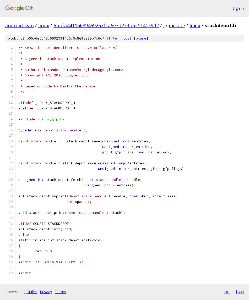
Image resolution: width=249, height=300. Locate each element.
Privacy (46, 291)
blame (141, 38)
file (113, 38)
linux (43, 25)
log (126, 38)
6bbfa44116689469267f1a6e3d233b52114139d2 (106, 25)
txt (227, 291)
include (177, 25)
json (239, 291)
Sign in (238, 8)
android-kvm (19, 25)
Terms (60, 291)
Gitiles (31, 291)
